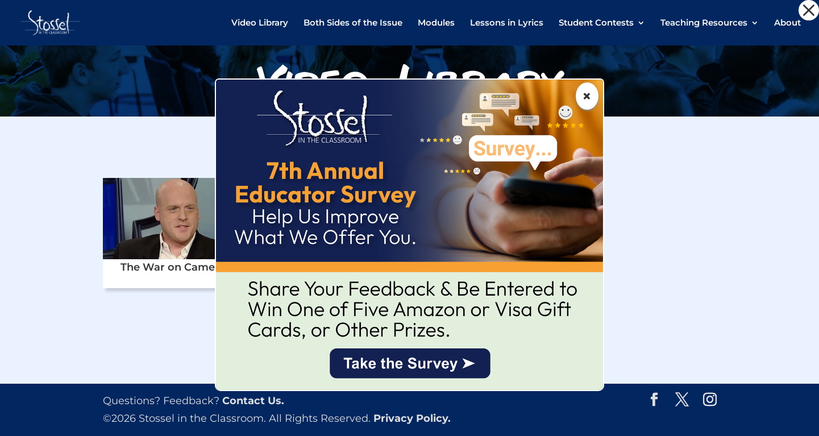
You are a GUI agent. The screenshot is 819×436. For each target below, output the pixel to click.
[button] (809, 10)
